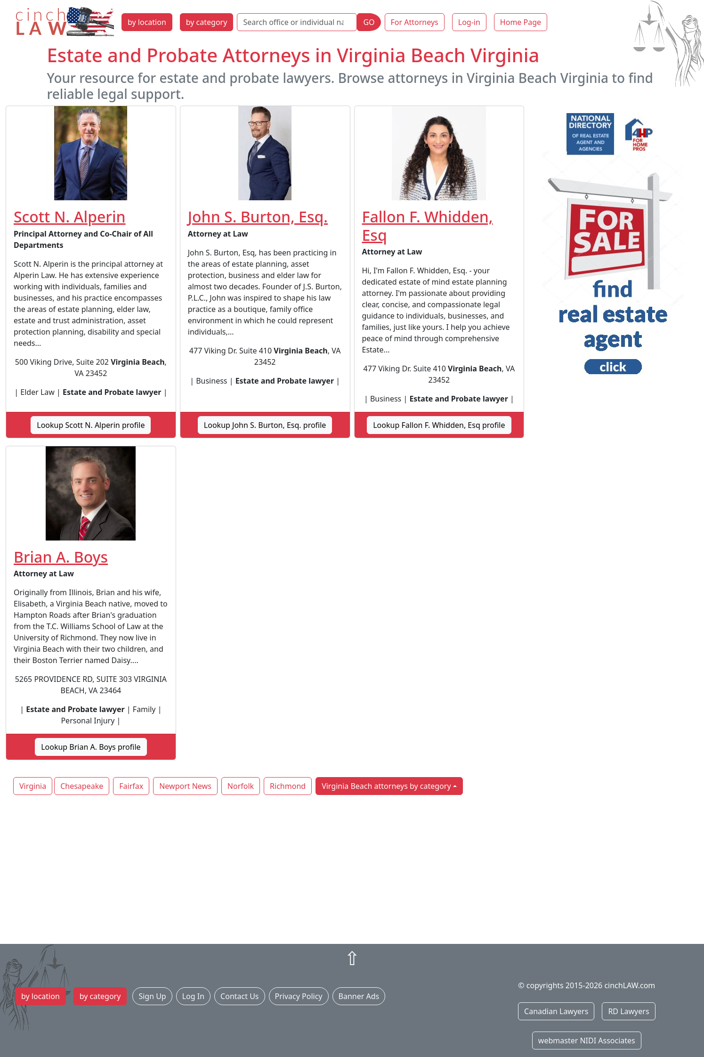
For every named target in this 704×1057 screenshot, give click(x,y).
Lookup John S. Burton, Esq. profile (265, 425)
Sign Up (152, 996)
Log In (193, 996)
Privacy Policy (299, 996)
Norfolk (240, 786)
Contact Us (239, 996)
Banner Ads (359, 996)
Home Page (520, 22)
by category (206, 22)
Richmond (288, 786)
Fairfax (131, 786)
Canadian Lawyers (556, 1011)
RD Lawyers (628, 1011)
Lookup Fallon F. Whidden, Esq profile (439, 425)
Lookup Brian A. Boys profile (90, 747)
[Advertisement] (352, 870)
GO (368, 22)
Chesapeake (81, 786)
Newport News (185, 786)
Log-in (469, 22)
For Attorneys (414, 22)
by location (147, 22)
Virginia (32, 786)
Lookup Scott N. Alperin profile (91, 425)
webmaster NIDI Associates (586, 1040)
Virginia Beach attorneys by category (386, 786)
